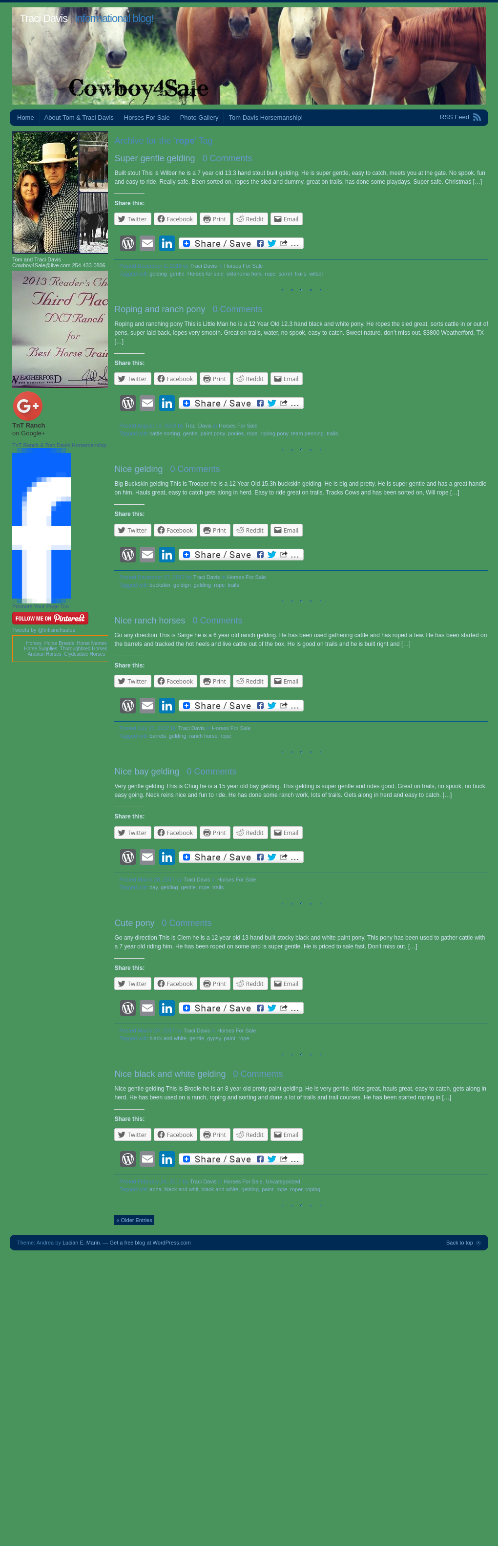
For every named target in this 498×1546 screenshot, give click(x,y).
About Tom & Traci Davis (79, 117)
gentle (177, 274)
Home (25, 117)
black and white (168, 1038)
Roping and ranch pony (159, 309)
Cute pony (134, 923)
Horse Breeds (59, 643)
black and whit (182, 1189)
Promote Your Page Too (40, 606)
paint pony (213, 433)
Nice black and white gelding (170, 1074)
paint (229, 1038)
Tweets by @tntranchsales (43, 630)
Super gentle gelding (154, 158)
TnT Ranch (28, 425)
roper (296, 1189)
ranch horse (203, 736)
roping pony (275, 433)
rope (270, 274)
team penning (307, 433)
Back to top (459, 1242)
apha (155, 1189)
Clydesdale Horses (84, 654)
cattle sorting (164, 433)
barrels (157, 736)
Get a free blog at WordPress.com (150, 1242)
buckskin (159, 585)
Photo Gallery (199, 117)
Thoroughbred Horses (83, 648)
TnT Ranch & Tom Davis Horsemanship (59, 445)
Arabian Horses (45, 654)
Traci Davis (43, 18)
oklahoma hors (244, 274)
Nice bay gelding (146, 771)
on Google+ (28, 433)
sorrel (285, 274)
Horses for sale (205, 274)
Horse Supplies (40, 648)
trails (300, 274)
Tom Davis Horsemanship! (265, 117)
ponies (236, 433)
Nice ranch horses (149, 620)
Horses (34, 643)
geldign (181, 585)
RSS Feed (454, 117)
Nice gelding (138, 469)
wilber (316, 274)
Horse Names (91, 643)
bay (153, 887)
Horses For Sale (147, 117)
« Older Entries (134, 1220)
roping (313, 1189)
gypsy (214, 1038)
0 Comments (227, 158)
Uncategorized (283, 1181)
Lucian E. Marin (81, 1242)
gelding (157, 274)
